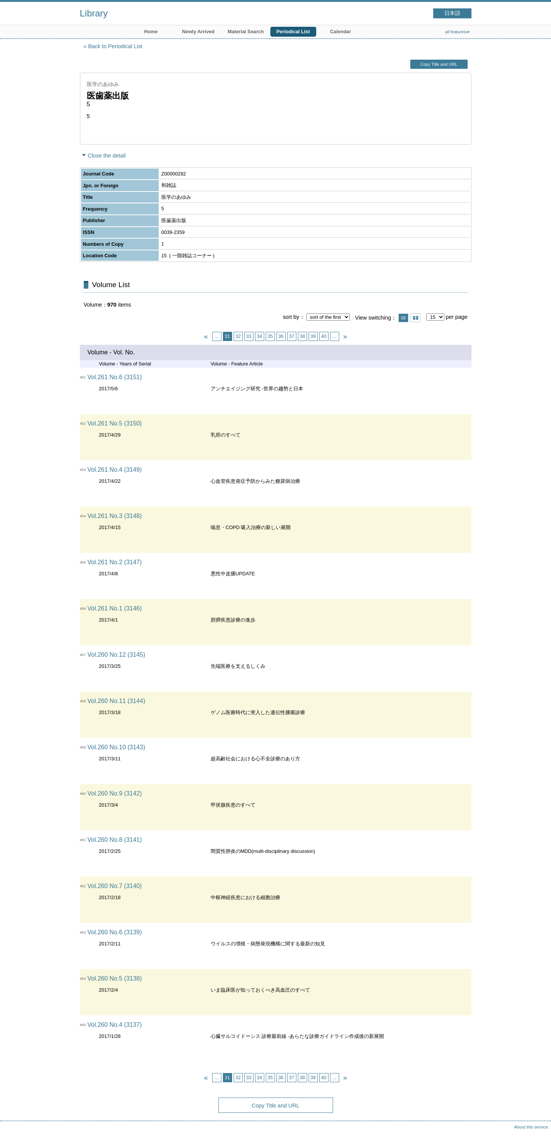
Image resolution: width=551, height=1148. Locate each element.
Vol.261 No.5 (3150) (115, 423)
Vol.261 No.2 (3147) (115, 562)
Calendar (340, 31)
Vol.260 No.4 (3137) (115, 1024)
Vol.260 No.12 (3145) (116, 654)
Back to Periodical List (115, 46)
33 (248, 336)
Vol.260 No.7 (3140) (115, 886)
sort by (291, 317)
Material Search (246, 31)
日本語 (452, 13)
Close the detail (107, 156)
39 (312, 336)
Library (94, 13)
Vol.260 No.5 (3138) (115, 978)
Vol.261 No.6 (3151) (115, 377)
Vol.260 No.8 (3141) (115, 839)
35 (270, 336)
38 (302, 336)
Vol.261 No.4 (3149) (115, 469)
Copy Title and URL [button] (438, 64)
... (217, 336)
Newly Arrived (198, 31)
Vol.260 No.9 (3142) (115, 793)
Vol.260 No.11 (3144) (116, 701)
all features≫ (458, 31)
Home (151, 31)
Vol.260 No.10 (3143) (116, 747)
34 (259, 336)
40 (323, 336)
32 (238, 336)
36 (280, 336)
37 (291, 336)
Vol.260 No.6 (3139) (115, 932)
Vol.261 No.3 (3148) (115, 516)
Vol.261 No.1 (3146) (115, 608)
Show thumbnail (416, 317)
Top (537, 1134)
